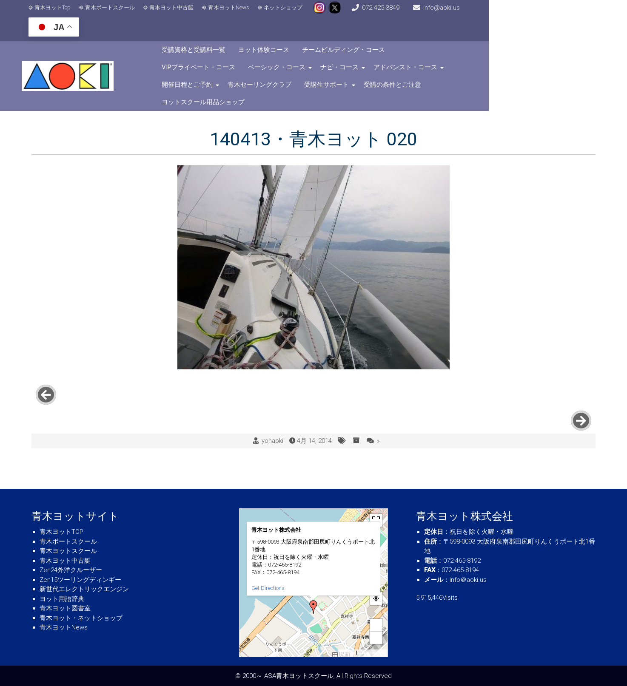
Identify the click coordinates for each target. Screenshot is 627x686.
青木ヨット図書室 (65, 608)
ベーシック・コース (558, 34)
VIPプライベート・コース (480, 34)
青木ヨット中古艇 (179, 13)
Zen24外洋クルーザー (71, 570)
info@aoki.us (494, 13)
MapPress (347, 653)
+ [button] (376, 625)
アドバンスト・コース (292, 52)
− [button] (376, 637)
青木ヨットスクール (68, 551)
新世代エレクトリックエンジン (84, 589)
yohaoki (272, 382)
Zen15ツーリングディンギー (80, 580)
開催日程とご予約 (364, 52)
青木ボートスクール (117, 13)
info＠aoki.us (468, 580)
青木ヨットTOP (61, 532)
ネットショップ (290, 13)
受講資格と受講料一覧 (239, 34)
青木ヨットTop (60, 13)
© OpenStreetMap (372, 653)
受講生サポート (504, 52)
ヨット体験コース (309, 34)
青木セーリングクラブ (437, 52)
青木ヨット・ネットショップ (81, 618)
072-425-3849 (418, 13)
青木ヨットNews (235, 13)
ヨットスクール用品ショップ (318, 69)
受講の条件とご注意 (236, 69)
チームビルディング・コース (389, 34)
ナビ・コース (226, 52)
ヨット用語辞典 (62, 599)
